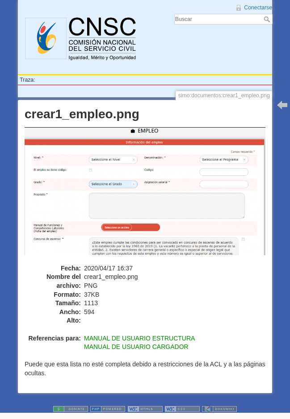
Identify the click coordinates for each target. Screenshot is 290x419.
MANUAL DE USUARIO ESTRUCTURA (139, 338)
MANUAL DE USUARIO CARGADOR (136, 346)
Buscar (268, 19)
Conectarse (258, 7)
